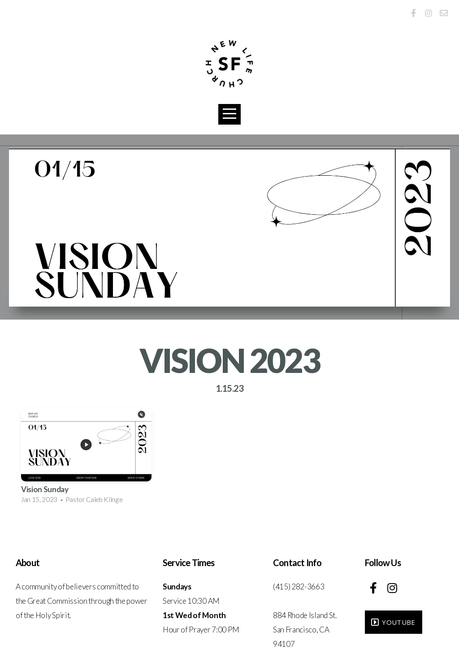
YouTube (392, 622)
